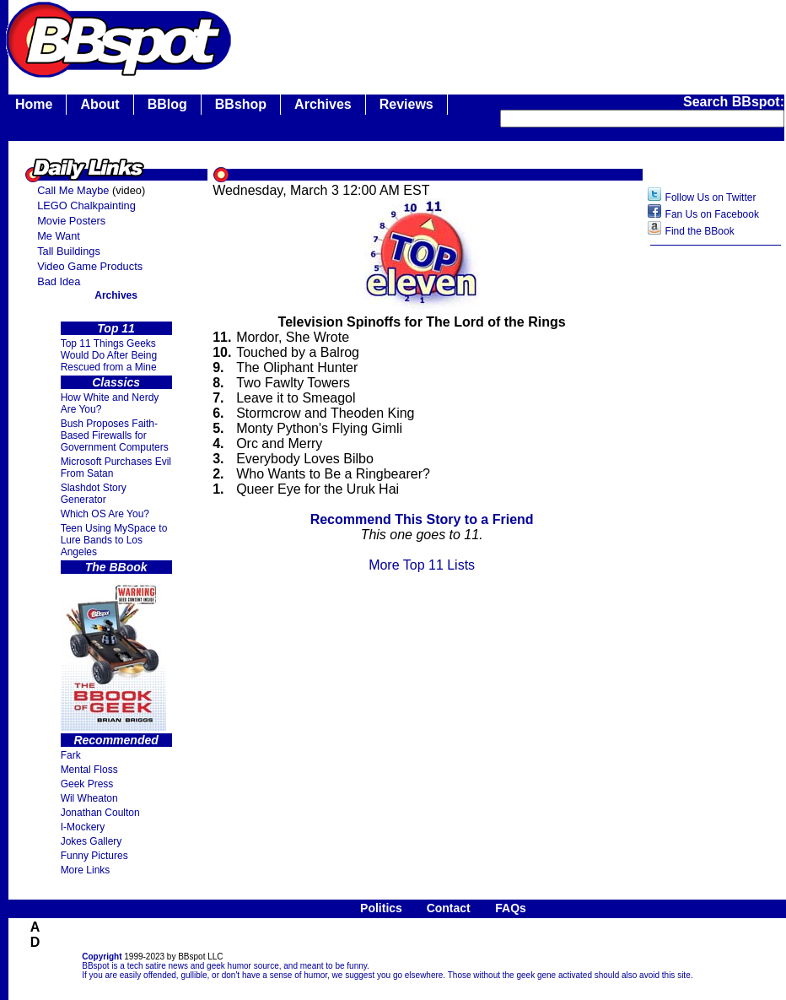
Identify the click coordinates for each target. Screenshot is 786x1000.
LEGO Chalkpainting (86, 205)
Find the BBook (700, 231)
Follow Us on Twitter (710, 197)
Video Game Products (90, 266)
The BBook (116, 567)
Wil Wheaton (89, 798)
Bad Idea (58, 281)
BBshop (240, 104)
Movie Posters (71, 220)
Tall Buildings (68, 251)
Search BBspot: (733, 102)
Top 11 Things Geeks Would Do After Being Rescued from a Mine (109, 355)
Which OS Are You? (105, 514)
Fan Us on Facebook (712, 214)
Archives (323, 104)
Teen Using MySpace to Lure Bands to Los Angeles (114, 540)
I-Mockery (83, 827)
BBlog (167, 104)
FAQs (510, 908)
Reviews (406, 104)
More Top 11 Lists (422, 565)
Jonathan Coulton (100, 813)
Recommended (115, 740)
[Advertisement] (716, 521)
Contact (449, 908)
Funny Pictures (94, 856)
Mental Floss (89, 770)
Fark (71, 755)
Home (33, 104)
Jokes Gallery (91, 841)
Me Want (58, 236)
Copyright (101, 956)
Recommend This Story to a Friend (422, 519)
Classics (116, 382)
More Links (85, 870)
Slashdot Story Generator (94, 493)
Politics (381, 908)
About (99, 104)
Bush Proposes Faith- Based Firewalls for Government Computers (115, 435)
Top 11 (116, 328)
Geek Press (87, 784)
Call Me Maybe (73, 190)
